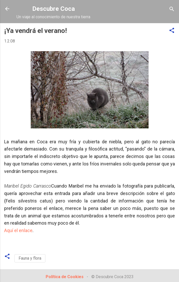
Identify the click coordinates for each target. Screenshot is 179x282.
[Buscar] (172, 9)
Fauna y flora (30, 258)
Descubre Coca (53, 8)
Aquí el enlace (18, 230)
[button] (172, 30)
